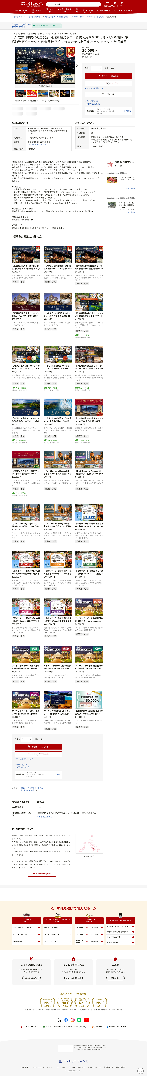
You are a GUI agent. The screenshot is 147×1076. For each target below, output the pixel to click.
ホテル (40, 788)
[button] (37, 248)
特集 (77, 10)
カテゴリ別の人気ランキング (23, 927)
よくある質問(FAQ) (73, 978)
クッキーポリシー (94, 1067)
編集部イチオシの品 (51, 927)
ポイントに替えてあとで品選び (117, 932)
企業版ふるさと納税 (117, 1026)
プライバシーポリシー (76, 1067)
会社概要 (24, 1067)
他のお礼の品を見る (37, 144)
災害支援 (98, 1026)
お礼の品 (21, 11)
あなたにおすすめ (64, 10)
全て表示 (127, 111)
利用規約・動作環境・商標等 (115, 1067)
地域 (37, 11)
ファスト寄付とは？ (95, 88)
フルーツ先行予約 (50, 941)
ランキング (50, 10)
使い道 (88, 11)
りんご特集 (79, 934)
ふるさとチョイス (30, 1026)
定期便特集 (94, 941)
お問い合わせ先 (93, 104)
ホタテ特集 (94, 934)
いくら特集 (94, 927)
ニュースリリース (37, 1067)
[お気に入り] (140, 1071)
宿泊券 (31, 788)
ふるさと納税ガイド (31, 978)
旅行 (23, 788)
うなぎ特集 (79, 927)
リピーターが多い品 (20, 934)
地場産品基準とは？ (47, 817)
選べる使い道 (92, 101)
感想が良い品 (17, 941)
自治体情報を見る (42, 873)
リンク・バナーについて (56, 1067)
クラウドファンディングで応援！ (118, 926)
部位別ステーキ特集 (80, 941)
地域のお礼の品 (28, 790)
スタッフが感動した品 (51, 934)
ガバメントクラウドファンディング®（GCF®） (66, 1026)
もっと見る (129, 188)
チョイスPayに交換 (113, 937)
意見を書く (115, 978)
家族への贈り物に (113, 942)
